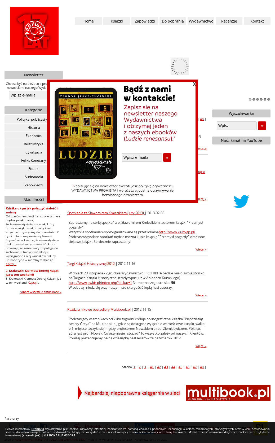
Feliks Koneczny (33, 160)
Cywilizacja (33, 152)
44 (173, 367)
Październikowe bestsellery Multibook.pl (99, 309)
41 (152, 367)
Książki (117, 21)
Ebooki (33, 168)
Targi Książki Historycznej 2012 (91, 263)
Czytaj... (11, 264)
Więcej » (201, 148)
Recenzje (229, 21)
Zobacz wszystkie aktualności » (40, 292)
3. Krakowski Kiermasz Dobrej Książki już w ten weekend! (32, 273)
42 (159, 367)
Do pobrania (173, 21)
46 (187, 367)
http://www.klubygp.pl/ (177, 232)
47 (195, 367)
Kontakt (257, 21)
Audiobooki (34, 176)
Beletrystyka (33, 144)
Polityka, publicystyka (34, 119)
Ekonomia (34, 135)
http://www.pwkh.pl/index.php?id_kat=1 (100, 282)
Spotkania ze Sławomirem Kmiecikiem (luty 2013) (106, 212)
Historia (34, 127)
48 (202, 119)
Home (88, 21)
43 (166, 367)
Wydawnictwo (201, 21)
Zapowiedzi (34, 185)
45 (180, 367)
